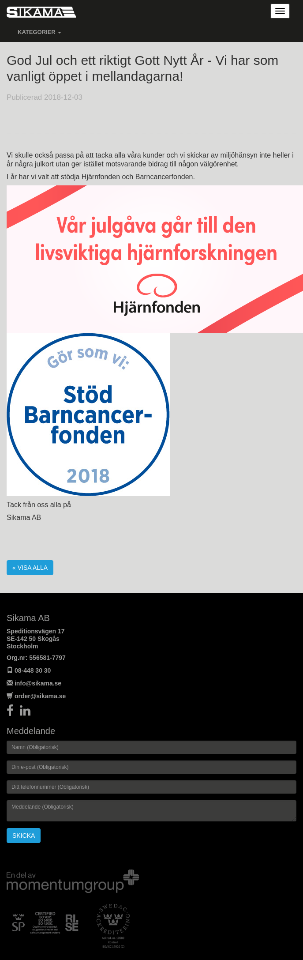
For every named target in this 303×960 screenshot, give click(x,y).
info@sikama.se (38, 683)
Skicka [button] (23, 835)
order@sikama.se (40, 696)
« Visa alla (30, 567)
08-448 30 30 (33, 670)
